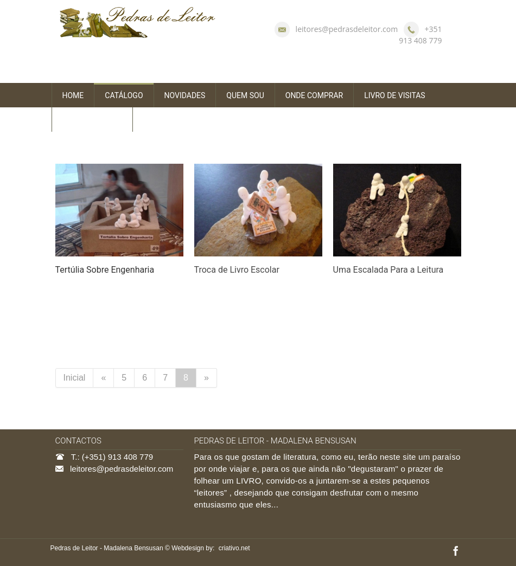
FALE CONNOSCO (92, 119)
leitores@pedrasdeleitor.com (347, 29)
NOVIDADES (185, 95)
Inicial (74, 377)
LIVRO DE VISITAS (394, 95)
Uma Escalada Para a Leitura (388, 270)
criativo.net (234, 548)
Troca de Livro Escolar (236, 270)
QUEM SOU (245, 95)
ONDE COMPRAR (314, 95)
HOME (73, 95)
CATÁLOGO (124, 95)
